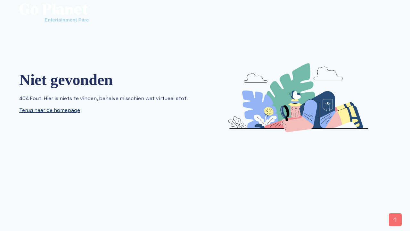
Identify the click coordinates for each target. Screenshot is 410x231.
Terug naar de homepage (49, 110)
